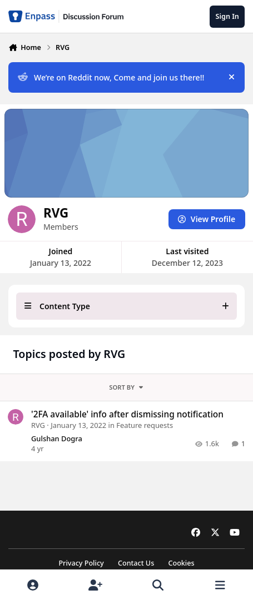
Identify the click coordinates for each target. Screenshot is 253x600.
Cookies (181, 563)
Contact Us (136, 563)
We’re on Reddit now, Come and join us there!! (111, 77)
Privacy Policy (80, 563)
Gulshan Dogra (56, 438)
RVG (38, 425)
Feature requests (144, 425)
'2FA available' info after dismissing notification (127, 414)
